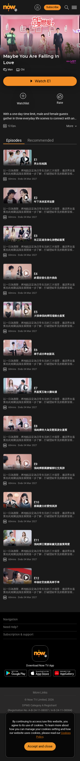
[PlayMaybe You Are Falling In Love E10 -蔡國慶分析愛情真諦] (17, 500)
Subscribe (52, 7)
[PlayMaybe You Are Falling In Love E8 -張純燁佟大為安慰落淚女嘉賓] (17, 424)
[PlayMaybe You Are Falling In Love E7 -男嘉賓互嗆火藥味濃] (17, 386)
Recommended (41, 140)
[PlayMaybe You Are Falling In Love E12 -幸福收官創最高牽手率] (17, 576)
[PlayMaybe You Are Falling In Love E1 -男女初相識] (17, 157)
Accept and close (40, 746)
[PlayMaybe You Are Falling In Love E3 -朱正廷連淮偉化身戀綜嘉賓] (17, 233)
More (69, 126)
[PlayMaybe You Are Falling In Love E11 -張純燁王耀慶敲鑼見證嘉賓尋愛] (17, 538)
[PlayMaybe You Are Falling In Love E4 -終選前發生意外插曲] (17, 271)
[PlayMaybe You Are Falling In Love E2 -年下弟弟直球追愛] (17, 195)
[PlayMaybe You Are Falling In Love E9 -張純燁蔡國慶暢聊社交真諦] (17, 462)
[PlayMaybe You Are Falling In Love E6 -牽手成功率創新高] (17, 348)
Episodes (14, 140)
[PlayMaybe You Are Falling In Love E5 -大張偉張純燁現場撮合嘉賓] (17, 309)
